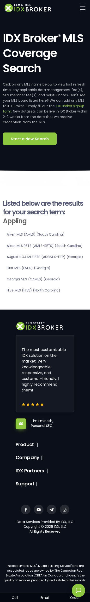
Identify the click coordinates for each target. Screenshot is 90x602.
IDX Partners (30, 470)
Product (25, 444)
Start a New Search (30, 139)
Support (25, 483)
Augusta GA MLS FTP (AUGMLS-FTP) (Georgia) (45, 256)
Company (27, 457)
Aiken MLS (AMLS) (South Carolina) (36, 234)
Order (75, 597)
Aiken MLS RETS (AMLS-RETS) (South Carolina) (45, 245)
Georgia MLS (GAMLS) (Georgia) (33, 279)
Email (45, 597)
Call (15, 597)
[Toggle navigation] (82, 8)
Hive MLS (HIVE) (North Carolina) (33, 290)
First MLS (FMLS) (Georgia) (28, 267)
